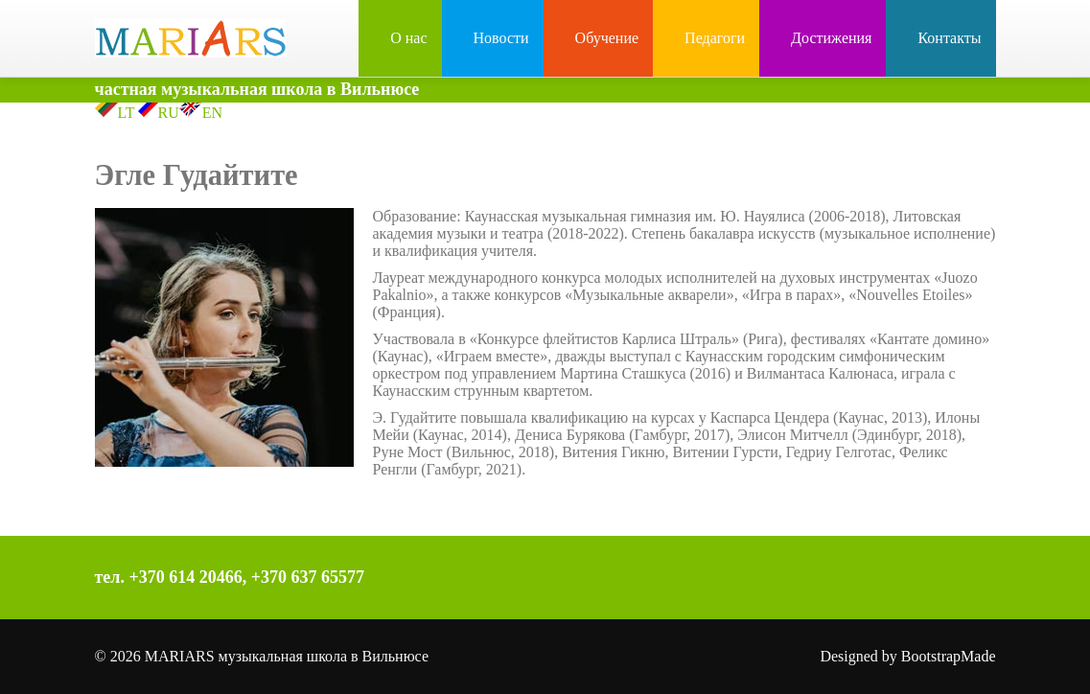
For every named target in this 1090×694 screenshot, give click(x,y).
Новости (492, 38)
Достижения (822, 38)
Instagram (764, 580)
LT (115, 112)
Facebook (723, 580)
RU (157, 112)
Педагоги (706, 38)
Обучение (598, 38)
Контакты (940, 38)
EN (200, 112)
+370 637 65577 (307, 577)
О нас (400, 38)
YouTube (804, 580)
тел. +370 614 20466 (169, 577)
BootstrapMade (948, 656)
